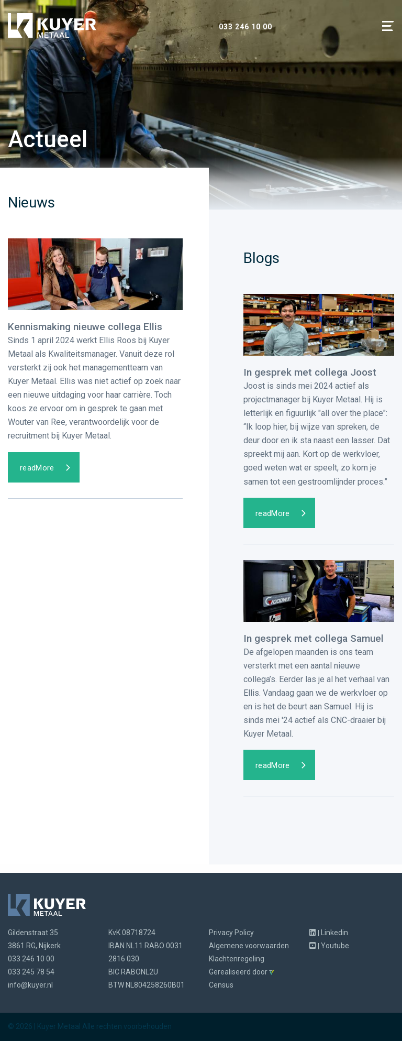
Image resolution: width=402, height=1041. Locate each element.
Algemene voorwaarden (249, 945)
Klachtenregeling (236, 959)
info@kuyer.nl (30, 985)
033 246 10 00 (245, 27)
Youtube (329, 945)
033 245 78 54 (31, 972)
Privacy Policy (231, 932)
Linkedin (328, 932)
